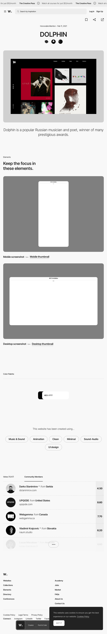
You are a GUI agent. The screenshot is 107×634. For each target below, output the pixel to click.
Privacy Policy (37, 615)
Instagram (18, 618)
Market (58, 590)
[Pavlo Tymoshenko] (53, 42)
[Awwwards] (10, 11)
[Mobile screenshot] (53, 214)
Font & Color (42, 625)
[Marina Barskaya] (60, 42)
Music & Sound (17, 439)
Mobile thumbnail (39, 257)
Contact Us (59, 603)
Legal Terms (23, 615)
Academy (59, 580)
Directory (7, 594)
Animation (38, 439)
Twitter (38, 618)
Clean (55, 439)
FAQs (57, 594)
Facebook (49, 618)
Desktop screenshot (14, 343)
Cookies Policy (9, 615)
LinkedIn (29, 618)
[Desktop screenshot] (53, 301)
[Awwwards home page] (21, 625)
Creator (31, 625)
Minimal (71, 439)
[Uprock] (46, 42)
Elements (7, 590)
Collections (8, 585)
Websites (7, 580)
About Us (59, 599)
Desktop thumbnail (42, 344)
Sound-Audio (91, 439)
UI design (53, 447)
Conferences (8, 599)
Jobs (57, 585)
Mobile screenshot (13, 256)
